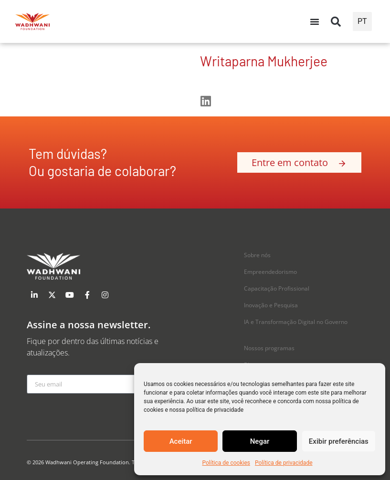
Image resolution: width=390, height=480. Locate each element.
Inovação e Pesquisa (271, 305)
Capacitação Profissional (276, 288)
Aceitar (180, 441)
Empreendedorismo (270, 272)
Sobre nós (257, 255)
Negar (260, 441)
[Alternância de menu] (314, 21)
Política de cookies (226, 462)
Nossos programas (269, 348)
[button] (336, 21)
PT (362, 21)
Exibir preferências (339, 441)
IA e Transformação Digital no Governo (296, 322)
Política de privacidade (284, 462)
